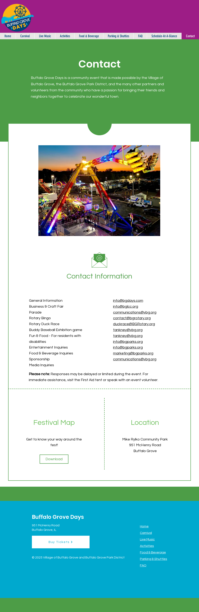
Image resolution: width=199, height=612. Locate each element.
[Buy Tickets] (61, 542)
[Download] (54, 459)
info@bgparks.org (128, 347)
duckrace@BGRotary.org (134, 324)
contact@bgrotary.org (132, 318)
